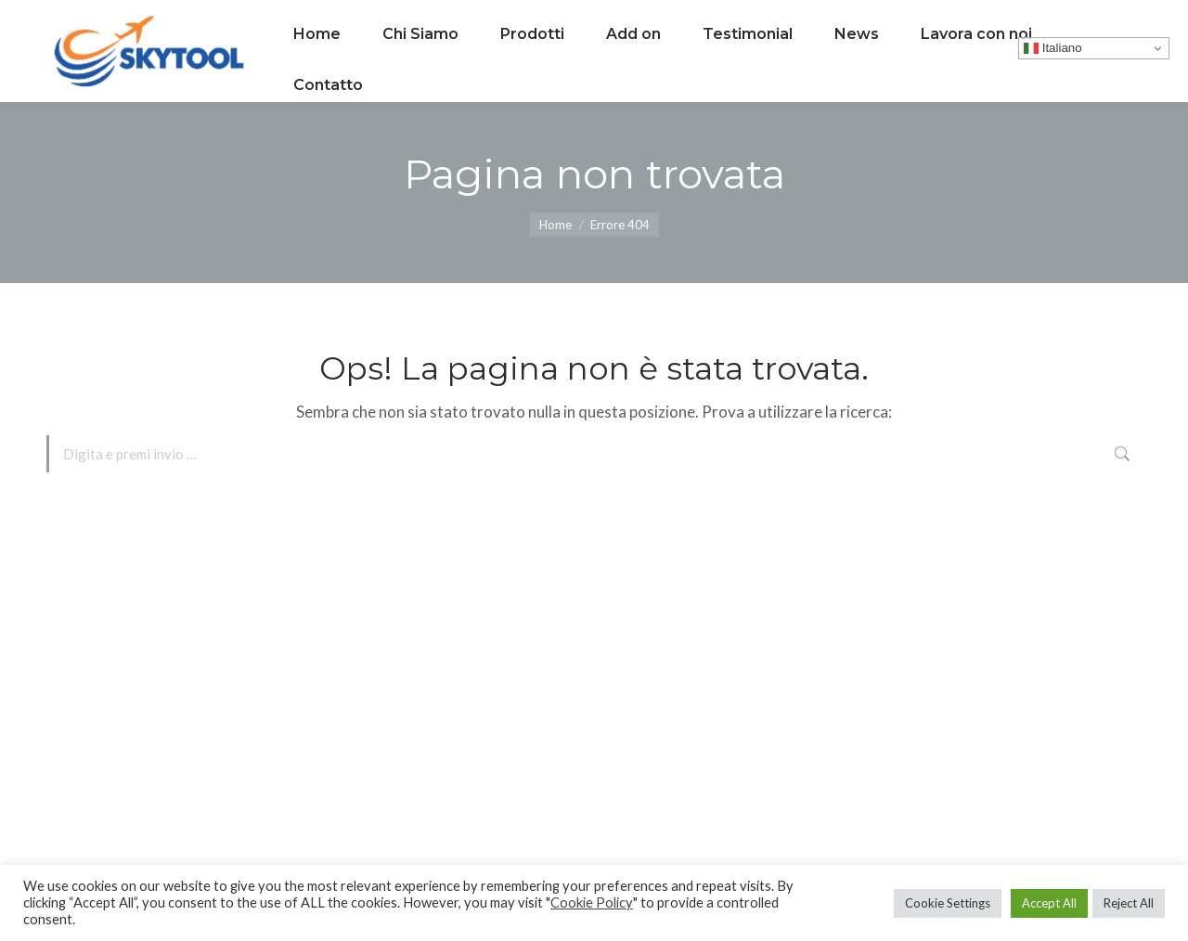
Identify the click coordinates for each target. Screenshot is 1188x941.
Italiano (1053, 48)
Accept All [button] (1049, 903)
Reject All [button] (1129, 903)
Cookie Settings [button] (947, 903)
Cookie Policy (591, 902)
